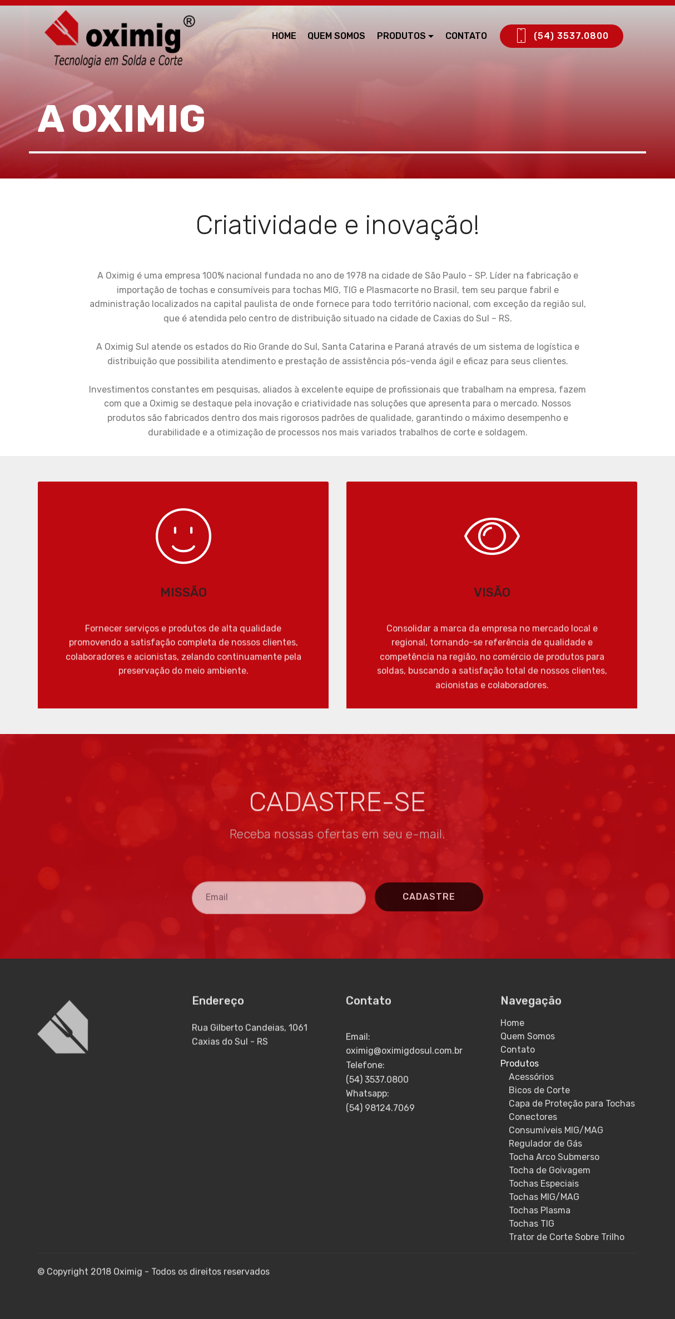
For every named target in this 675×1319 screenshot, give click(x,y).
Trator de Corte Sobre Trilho (566, 1237)
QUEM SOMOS (336, 36)
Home (512, 1023)
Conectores (533, 1117)
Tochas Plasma (539, 1210)
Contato (517, 1049)
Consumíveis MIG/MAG (556, 1130)
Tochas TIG (531, 1223)
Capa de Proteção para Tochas (572, 1103)
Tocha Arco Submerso (554, 1157)
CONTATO (466, 36)
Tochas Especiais (544, 1183)
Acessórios (531, 1077)
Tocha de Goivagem (549, 1170)
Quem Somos (527, 1036)
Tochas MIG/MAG (544, 1197)
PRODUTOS (401, 36)
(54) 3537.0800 (561, 36)
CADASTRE (429, 924)
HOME (284, 36)
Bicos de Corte (539, 1090)
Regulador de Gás (545, 1143)
